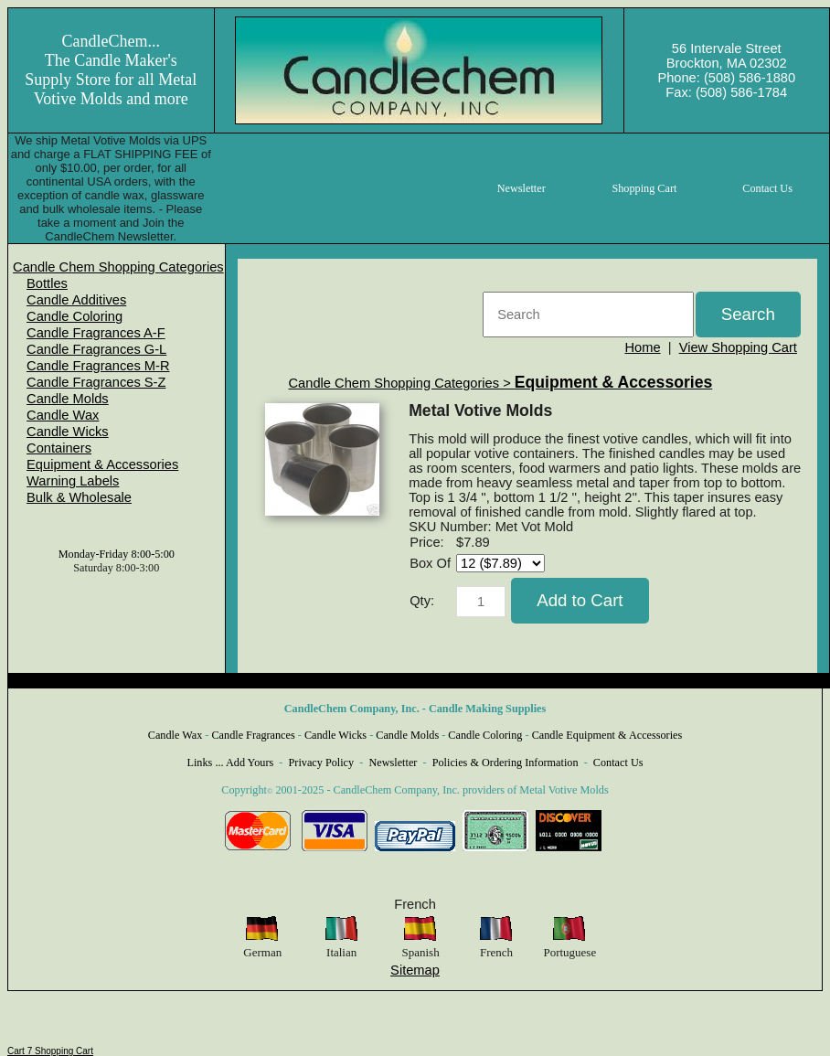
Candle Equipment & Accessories (607, 735)
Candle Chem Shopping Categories (118, 267)
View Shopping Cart (738, 347)
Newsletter (392, 762)
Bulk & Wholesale (79, 497)
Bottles (47, 283)
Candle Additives (76, 300)
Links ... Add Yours (230, 762)
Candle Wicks (68, 431)
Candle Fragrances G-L (96, 349)
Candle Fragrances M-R (98, 365)
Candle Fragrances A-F (96, 332)
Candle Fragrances (252, 735)
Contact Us (618, 762)
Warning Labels (73, 481)
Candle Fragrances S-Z (96, 382)
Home (642, 347)
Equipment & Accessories (102, 464)
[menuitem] (118, 267)
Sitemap (415, 970)
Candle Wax (63, 415)
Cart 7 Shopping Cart (50, 1051)
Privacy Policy (322, 762)
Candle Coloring (74, 316)
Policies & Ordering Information (505, 762)
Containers (59, 448)
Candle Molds (68, 398)
